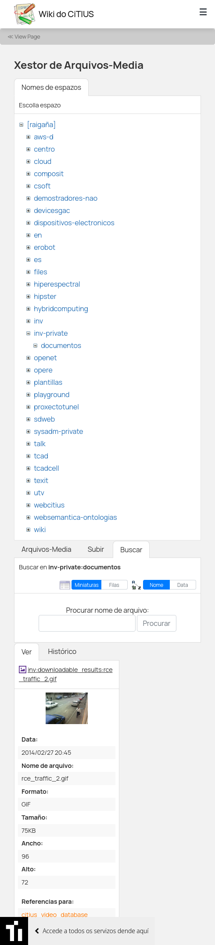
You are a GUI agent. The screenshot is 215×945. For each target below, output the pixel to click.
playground (51, 394)
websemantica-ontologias (75, 517)
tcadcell (46, 468)
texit (41, 480)
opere (43, 370)
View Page (27, 36)
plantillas (48, 382)
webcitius (49, 505)
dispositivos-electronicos (74, 222)
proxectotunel (56, 407)
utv (39, 492)
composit (49, 173)
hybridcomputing (61, 308)
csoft (42, 186)
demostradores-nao (65, 198)
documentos (61, 345)
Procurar (156, 623)
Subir (96, 549)
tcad (41, 456)
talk (39, 443)
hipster (45, 296)
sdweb (44, 419)
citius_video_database (55, 914)
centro (44, 149)
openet (45, 357)
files (40, 272)
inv (38, 321)
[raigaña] (41, 124)
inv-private (51, 333)
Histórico (62, 651)
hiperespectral (57, 284)
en (38, 235)
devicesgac (52, 210)
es (37, 259)
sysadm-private (58, 431)
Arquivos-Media (47, 549)
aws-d (43, 137)
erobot (44, 247)
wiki (40, 529)
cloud (42, 161)
